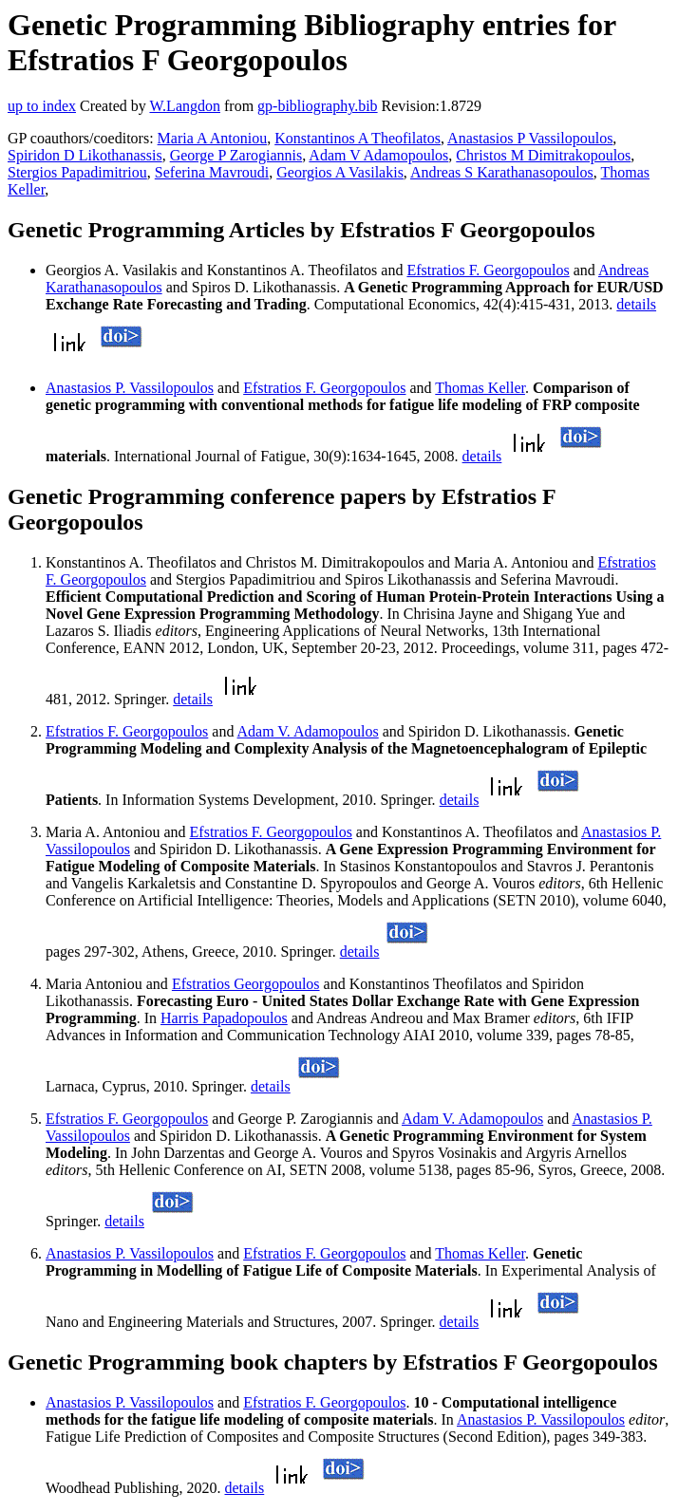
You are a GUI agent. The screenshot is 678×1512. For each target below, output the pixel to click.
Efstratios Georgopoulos (246, 984)
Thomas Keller (480, 388)
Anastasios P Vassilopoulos (529, 138)
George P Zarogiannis (236, 155)
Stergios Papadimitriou (77, 172)
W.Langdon (184, 106)
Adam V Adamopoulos (378, 155)
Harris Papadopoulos (224, 1018)
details (636, 304)
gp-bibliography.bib (317, 106)
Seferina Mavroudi (212, 172)
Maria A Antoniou (213, 138)
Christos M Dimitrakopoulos (543, 155)
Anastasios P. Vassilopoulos (130, 388)
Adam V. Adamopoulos (308, 731)
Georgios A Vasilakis (340, 172)
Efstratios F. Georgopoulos (487, 270)
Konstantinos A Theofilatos (357, 138)
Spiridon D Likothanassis (85, 155)
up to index (42, 106)
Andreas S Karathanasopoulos (501, 172)
